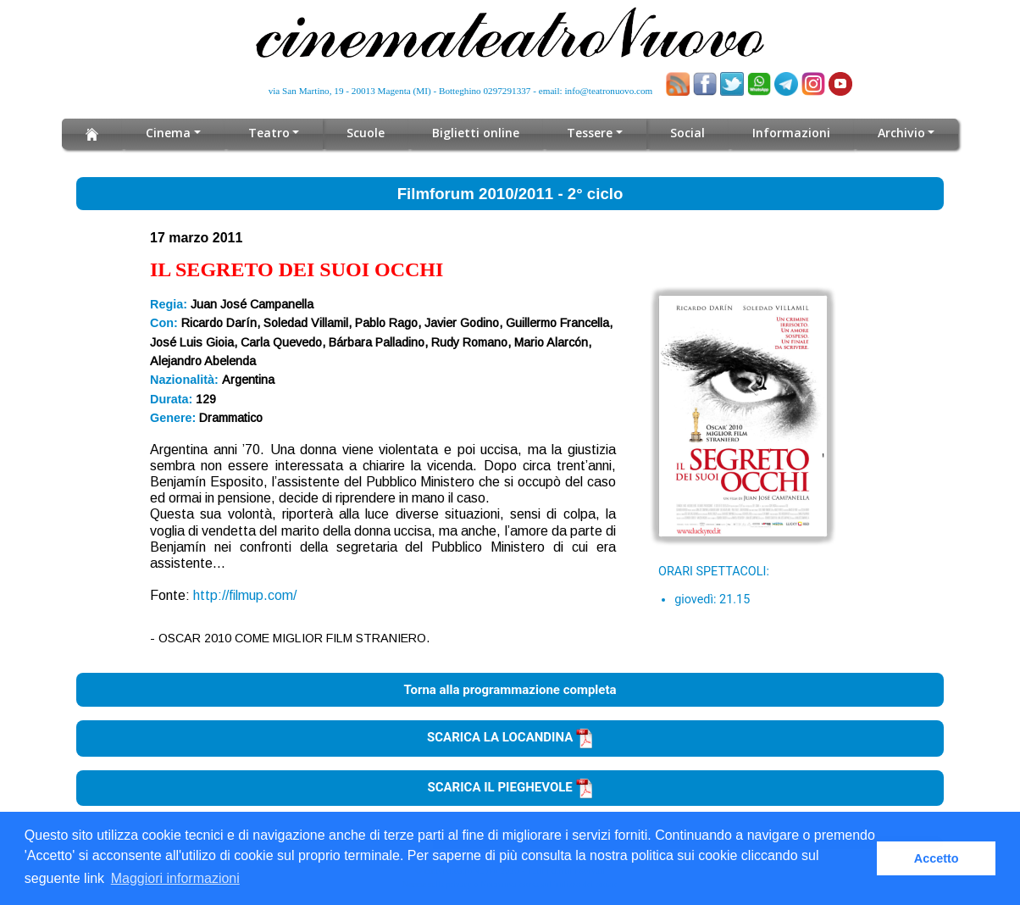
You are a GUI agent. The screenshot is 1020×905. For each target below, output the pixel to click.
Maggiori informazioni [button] (175, 878)
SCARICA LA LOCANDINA (510, 737)
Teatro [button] (269, 133)
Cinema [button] (168, 133)
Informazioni (791, 133)
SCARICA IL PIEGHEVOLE (509, 787)
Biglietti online (476, 133)
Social (687, 133)
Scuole (366, 133)
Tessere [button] (590, 133)
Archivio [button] (901, 133)
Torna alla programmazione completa (509, 689)
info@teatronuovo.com (609, 91)
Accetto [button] (936, 858)
